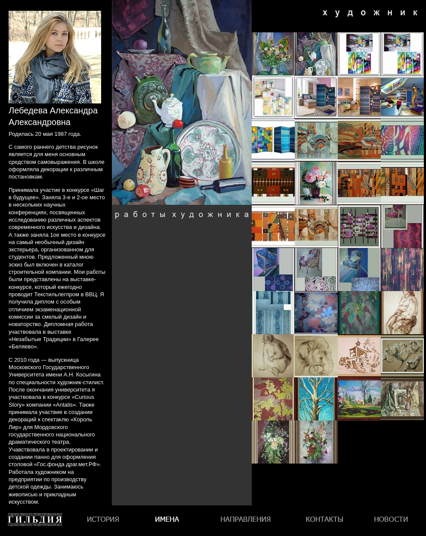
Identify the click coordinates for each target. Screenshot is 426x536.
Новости (391, 520)
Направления (245, 520)
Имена (169, 520)
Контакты (323, 520)
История (104, 520)
